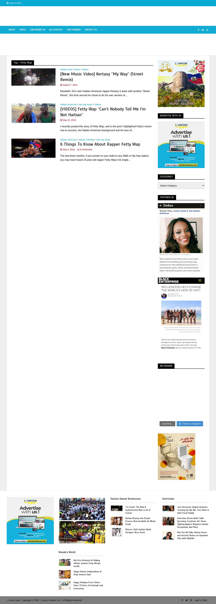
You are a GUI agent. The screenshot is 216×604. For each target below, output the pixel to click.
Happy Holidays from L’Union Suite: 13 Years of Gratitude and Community (88, 585)
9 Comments (86, 149)
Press (23, 29)
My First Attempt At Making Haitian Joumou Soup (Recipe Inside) (86, 563)
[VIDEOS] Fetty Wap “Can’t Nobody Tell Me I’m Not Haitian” (103, 111)
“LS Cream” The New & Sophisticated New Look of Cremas (137, 510)
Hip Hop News (85, 104)
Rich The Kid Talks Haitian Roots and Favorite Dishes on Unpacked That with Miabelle (192, 535)
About (12, 29)
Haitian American (68, 104)
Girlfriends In (37, 29)
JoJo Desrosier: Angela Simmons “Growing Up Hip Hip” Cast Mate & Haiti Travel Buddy (193, 510)
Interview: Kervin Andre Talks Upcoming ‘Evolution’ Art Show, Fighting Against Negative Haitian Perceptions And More (192, 522)
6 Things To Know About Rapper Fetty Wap (100, 144)
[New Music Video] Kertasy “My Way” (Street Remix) (101, 76)
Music (77, 69)
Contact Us (91, 29)
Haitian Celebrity (86, 140)
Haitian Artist (66, 69)
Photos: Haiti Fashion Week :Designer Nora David (138, 531)
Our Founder (74, 29)
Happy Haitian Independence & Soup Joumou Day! (87, 573)
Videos (85, 69)
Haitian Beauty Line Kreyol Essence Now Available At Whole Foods (140, 521)
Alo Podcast (56, 29)
